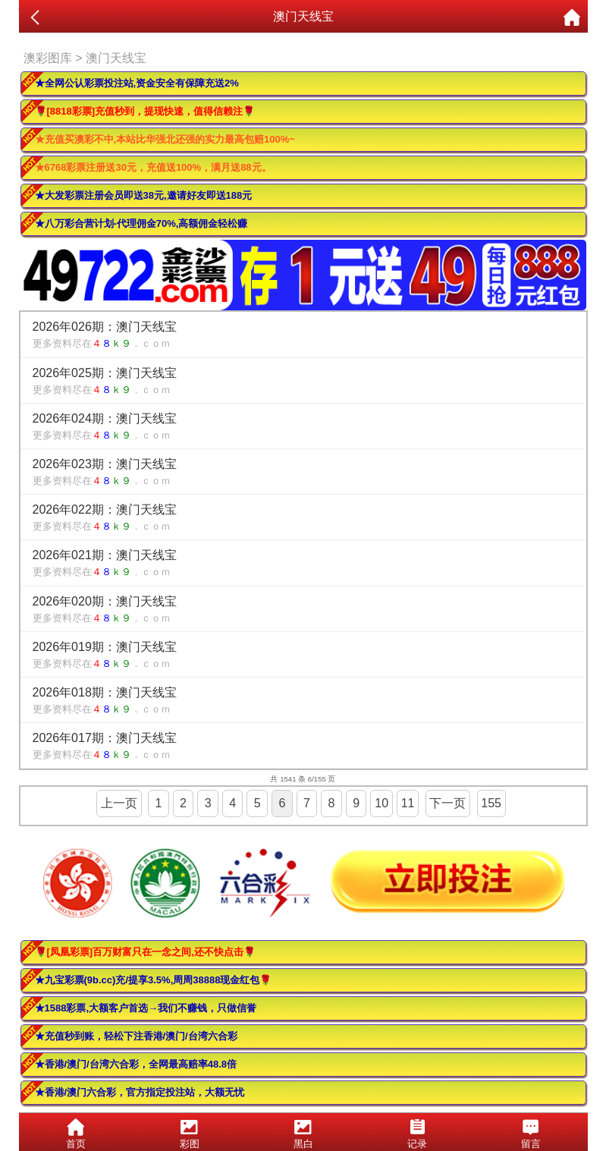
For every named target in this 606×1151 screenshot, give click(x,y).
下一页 (447, 803)
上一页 (119, 803)
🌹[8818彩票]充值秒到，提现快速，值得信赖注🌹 (145, 111)
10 (381, 803)
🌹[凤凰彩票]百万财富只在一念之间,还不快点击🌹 (145, 952)
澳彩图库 (48, 58)
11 (408, 803)
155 (491, 803)
